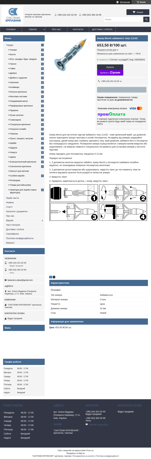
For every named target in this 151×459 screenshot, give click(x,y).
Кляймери (14, 87)
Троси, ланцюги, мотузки (21, 138)
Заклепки (14, 82)
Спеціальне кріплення (20, 124)
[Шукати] (146, 19)
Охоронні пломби (18, 129)
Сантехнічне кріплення (20, 166)
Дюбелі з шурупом (18, 78)
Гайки (12, 68)
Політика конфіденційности (19, 238)
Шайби (13, 143)
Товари (33, 29)
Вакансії (10, 243)
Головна (11, 29)
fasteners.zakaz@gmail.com (20, 280)
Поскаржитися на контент (84, 456)
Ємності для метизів (19, 171)
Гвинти (13, 64)
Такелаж (14, 134)
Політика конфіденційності (107, 456)
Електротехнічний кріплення (23, 162)
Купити (110, 67)
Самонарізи (15, 120)
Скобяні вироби (17, 176)
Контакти (78, 29)
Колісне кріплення (18, 92)
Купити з (110, 72)
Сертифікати (12, 234)
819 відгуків (125, 2)
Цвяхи (13, 157)
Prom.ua (89, 450)
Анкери (13, 50)
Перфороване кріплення (21, 106)
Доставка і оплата (102, 29)
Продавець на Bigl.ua (75, 453)
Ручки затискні (16, 115)
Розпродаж (15, 180)
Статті (9, 207)
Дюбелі (13, 73)
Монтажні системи (18, 96)
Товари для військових (20, 185)
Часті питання (13, 225)
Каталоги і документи (16, 211)
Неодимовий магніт (19, 101)
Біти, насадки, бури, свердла (23, 59)
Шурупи (13, 148)
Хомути (13, 152)
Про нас (56, 29)
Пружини (14, 110)
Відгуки (9, 220)
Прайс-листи (12, 198)
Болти (13, 54)
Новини (10, 202)
